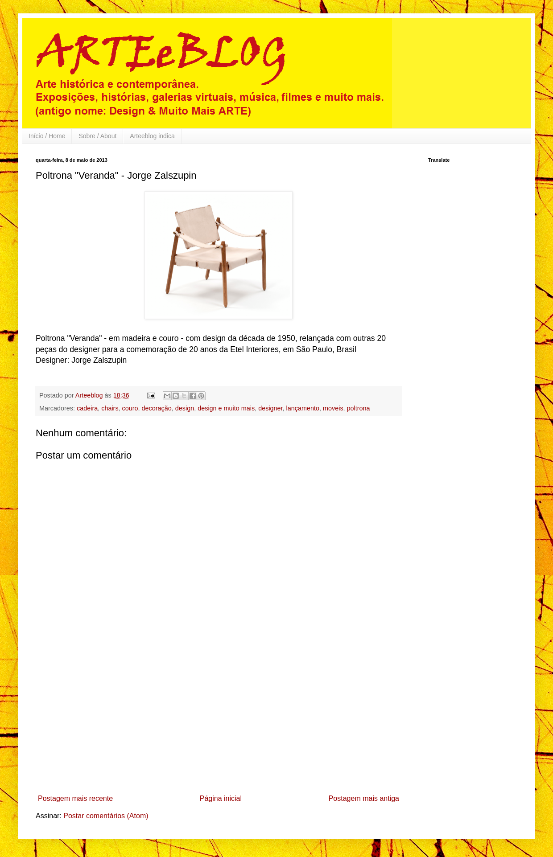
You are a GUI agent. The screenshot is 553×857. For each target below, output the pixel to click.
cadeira (87, 408)
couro (130, 408)
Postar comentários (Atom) (105, 816)
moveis (333, 408)
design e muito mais (226, 408)
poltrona (358, 408)
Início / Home (47, 135)
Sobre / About (97, 135)
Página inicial (221, 798)
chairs (109, 408)
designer (270, 408)
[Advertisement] (218, 723)
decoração (157, 408)
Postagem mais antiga (364, 798)
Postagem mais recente (75, 798)
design (184, 408)
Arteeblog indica (152, 135)
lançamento (302, 408)
